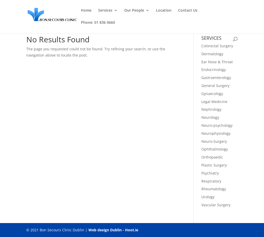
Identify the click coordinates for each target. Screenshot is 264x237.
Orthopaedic (212, 157)
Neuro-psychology (217, 125)
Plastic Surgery (214, 165)
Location (163, 11)
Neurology (210, 117)
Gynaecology (212, 93)
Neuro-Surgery (214, 141)
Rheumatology (213, 188)
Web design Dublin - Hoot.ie (113, 229)
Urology (207, 196)
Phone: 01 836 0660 (98, 23)
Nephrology (211, 109)
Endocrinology (213, 69)
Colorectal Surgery (217, 45)
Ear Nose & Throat (217, 61)
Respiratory (211, 181)
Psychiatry (210, 173)
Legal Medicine (214, 101)
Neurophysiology (215, 133)
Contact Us (187, 11)
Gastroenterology (216, 77)
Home (86, 11)
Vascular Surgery (215, 204)
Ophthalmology (214, 149)
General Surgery (215, 85)
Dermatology (212, 53)
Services (105, 11)
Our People (134, 11)
